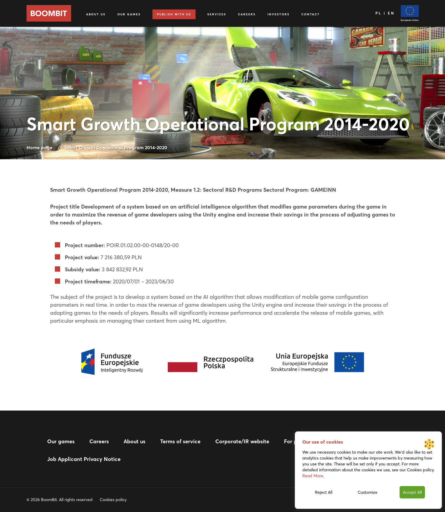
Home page (39, 147)
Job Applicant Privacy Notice (84, 459)
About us (96, 14)
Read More (312, 475)
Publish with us (174, 14)
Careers (247, 14)
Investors (278, 14)
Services (216, 14)
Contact (310, 14)
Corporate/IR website (242, 441)
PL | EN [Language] (385, 13)
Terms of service (180, 441)
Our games (129, 14)
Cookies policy (113, 499)
